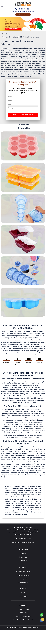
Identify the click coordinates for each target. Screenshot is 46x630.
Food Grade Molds (23, 572)
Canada (23, 596)
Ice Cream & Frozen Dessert (23, 620)
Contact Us (23, 561)
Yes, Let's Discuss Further (23, 115)
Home (23, 553)
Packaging (23, 613)
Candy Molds (23, 579)
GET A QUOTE (23, 15)
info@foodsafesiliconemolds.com (23, 11)
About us (23, 557)
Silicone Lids (23, 582)
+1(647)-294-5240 (23, 9)
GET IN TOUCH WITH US (23, 527)
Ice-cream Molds (23, 575)
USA (23, 593)
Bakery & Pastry (23, 609)
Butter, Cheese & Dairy (23, 616)
